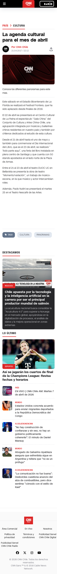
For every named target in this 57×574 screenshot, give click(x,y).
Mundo (18, 402)
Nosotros (47, 528)
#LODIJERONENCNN (24, 423)
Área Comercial (9, 528)
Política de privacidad (9, 536)
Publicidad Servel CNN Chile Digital (47, 536)
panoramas (43, 234)
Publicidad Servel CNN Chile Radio (9, 544)
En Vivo (28, 528)
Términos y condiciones (28, 536)
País (5, 26)
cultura (19, 26)
